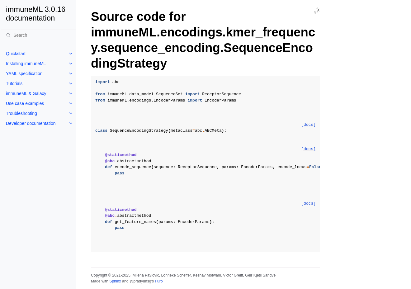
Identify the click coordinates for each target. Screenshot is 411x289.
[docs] (308, 124)
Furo (159, 281)
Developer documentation (31, 123)
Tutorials (14, 83)
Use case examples (25, 103)
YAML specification (24, 73)
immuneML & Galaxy (26, 93)
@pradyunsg (140, 281)
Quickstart (16, 53)
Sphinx (115, 281)
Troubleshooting (21, 113)
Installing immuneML (26, 63)
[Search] (38, 35)
